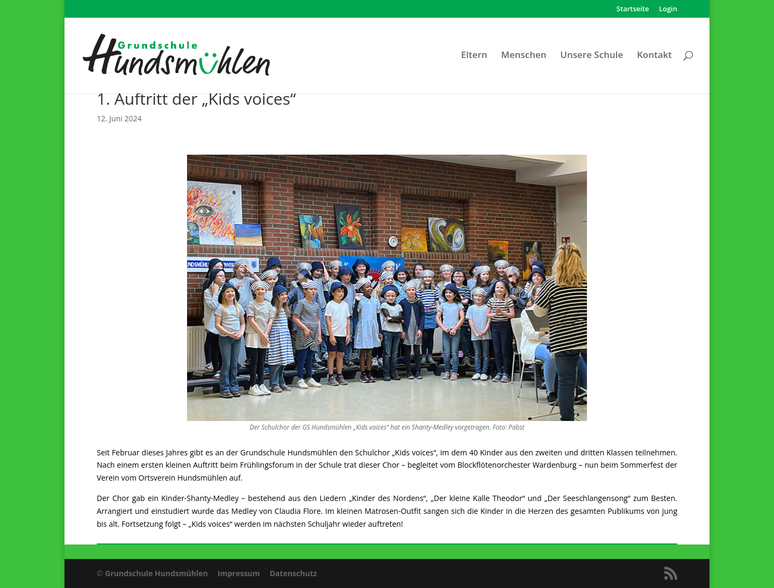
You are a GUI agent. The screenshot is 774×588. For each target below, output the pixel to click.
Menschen (523, 56)
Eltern (474, 56)
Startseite (633, 9)
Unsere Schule (591, 56)
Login (668, 9)
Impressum (239, 573)
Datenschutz (293, 573)
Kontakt (654, 56)
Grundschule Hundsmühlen (156, 573)
